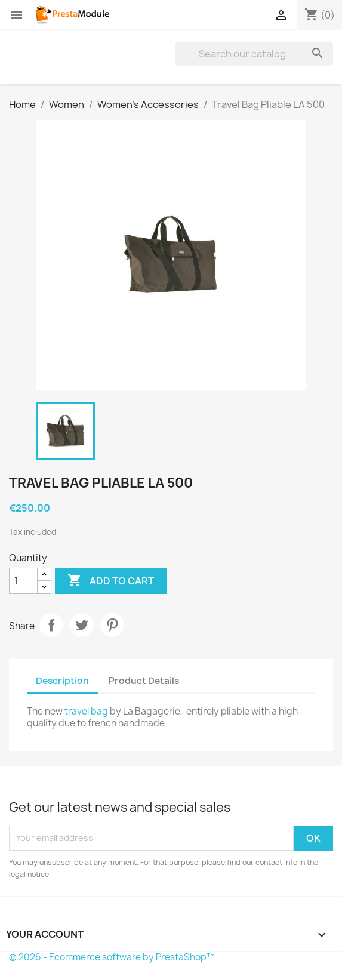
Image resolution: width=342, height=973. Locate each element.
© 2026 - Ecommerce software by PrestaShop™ (112, 957)
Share (51, 625)
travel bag (86, 711)
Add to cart (110, 581)
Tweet (82, 625)
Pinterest (112, 625)
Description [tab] (62, 681)
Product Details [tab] (144, 681)
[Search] (254, 54)
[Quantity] (23, 581)
